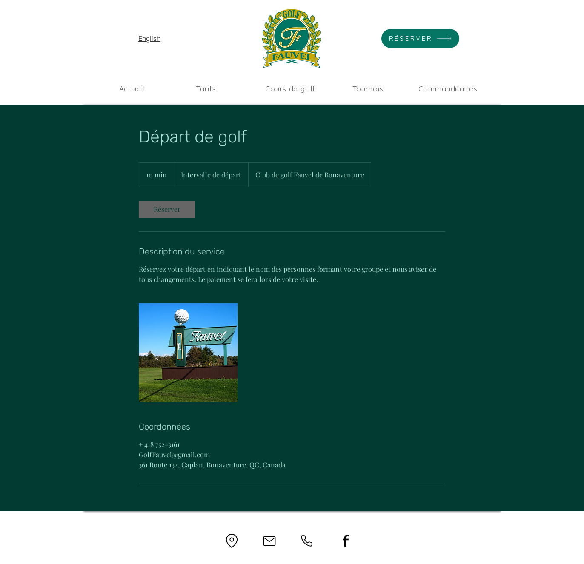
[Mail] (269, 541)
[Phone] (306, 541)
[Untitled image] (188, 352)
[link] (167, 209)
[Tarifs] (206, 88)
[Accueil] (132, 88)
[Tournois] (368, 88)
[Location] (231, 541)
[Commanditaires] (448, 88)
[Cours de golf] (290, 88)
